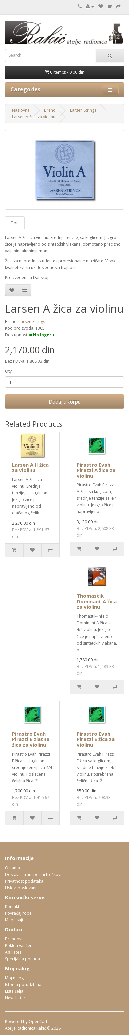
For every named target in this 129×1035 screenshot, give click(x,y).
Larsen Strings (83, 110)
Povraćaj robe (18, 913)
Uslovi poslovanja (22, 888)
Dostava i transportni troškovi (33, 874)
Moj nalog (14, 978)
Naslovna (21, 110)
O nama (12, 868)
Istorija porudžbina (23, 984)
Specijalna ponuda (22, 959)
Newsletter (15, 998)
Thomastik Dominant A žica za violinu (97, 601)
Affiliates (13, 952)
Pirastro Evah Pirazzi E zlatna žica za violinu (30, 739)
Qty (8, 371)
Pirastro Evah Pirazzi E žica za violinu (96, 739)
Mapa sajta (15, 920)
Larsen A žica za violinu (33, 117)
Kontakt (12, 906)
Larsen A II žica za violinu (30, 467)
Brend (50, 110)
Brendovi (13, 939)
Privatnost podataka (24, 881)
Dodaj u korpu (65, 401)
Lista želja (14, 991)
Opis (14, 223)
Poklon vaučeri (19, 945)
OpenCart (38, 1021)
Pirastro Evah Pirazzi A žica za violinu (96, 470)
